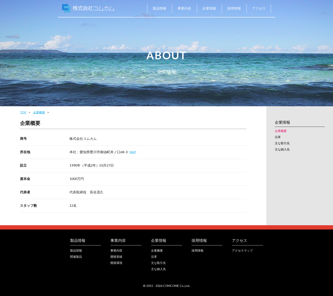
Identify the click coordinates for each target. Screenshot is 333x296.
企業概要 (39, 112)
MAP (133, 152)
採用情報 (234, 8)
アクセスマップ (242, 250)
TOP (23, 112)
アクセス (259, 8)
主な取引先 (282, 143)
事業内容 (184, 8)
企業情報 (209, 8)
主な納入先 (282, 149)
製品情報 (159, 8)
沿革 (278, 137)
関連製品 (76, 256)
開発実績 (116, 256)
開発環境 (116, 263)
